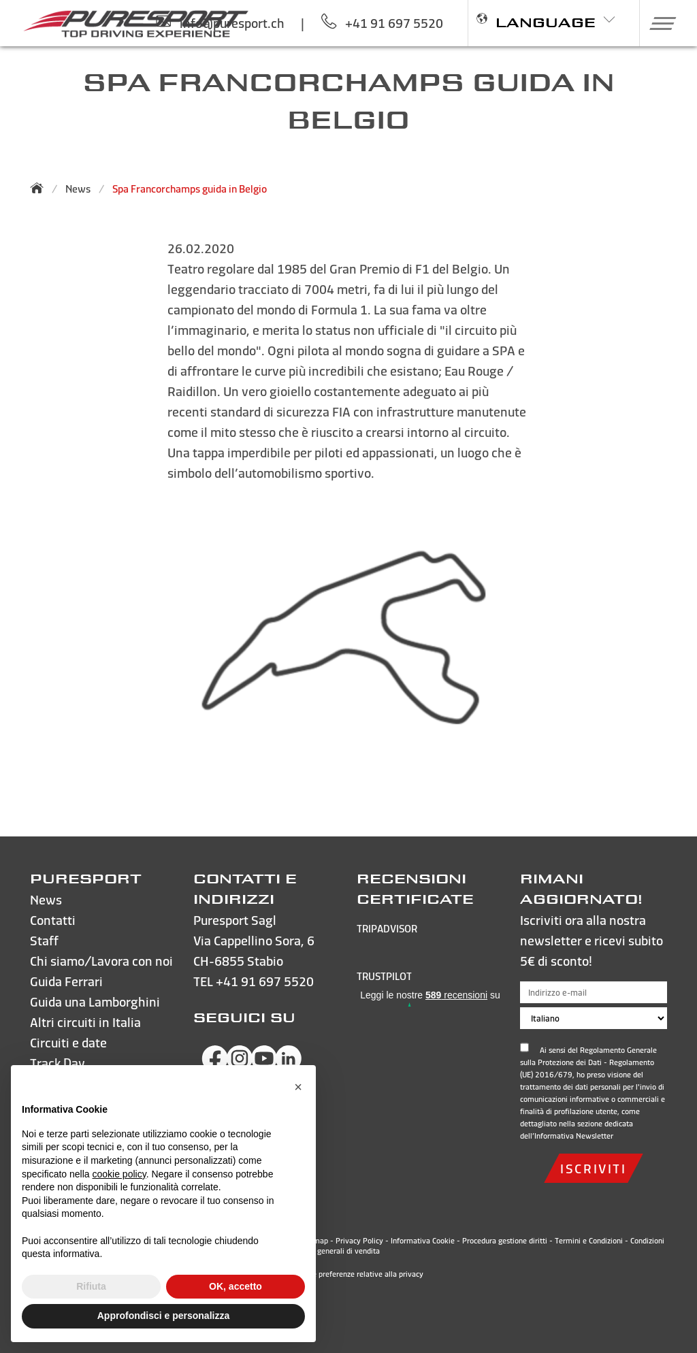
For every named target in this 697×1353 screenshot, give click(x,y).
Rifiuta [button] (91, 1286)
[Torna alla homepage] (41, 188)
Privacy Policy (359, 1240)
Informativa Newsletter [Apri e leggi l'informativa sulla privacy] (573, 1135)
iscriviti (593, 1168)
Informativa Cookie (423, 1240)
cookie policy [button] (119, 1174)
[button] (658, 23)
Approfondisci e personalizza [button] (163, 1315)
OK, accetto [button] (235, 1286)
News (78, 189)
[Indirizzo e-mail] (593, 992)
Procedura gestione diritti (504, 1240)
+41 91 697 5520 (265, 981)
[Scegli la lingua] (593, 1018)
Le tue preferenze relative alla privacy (348, 1274)
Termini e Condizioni (589, 1240)
